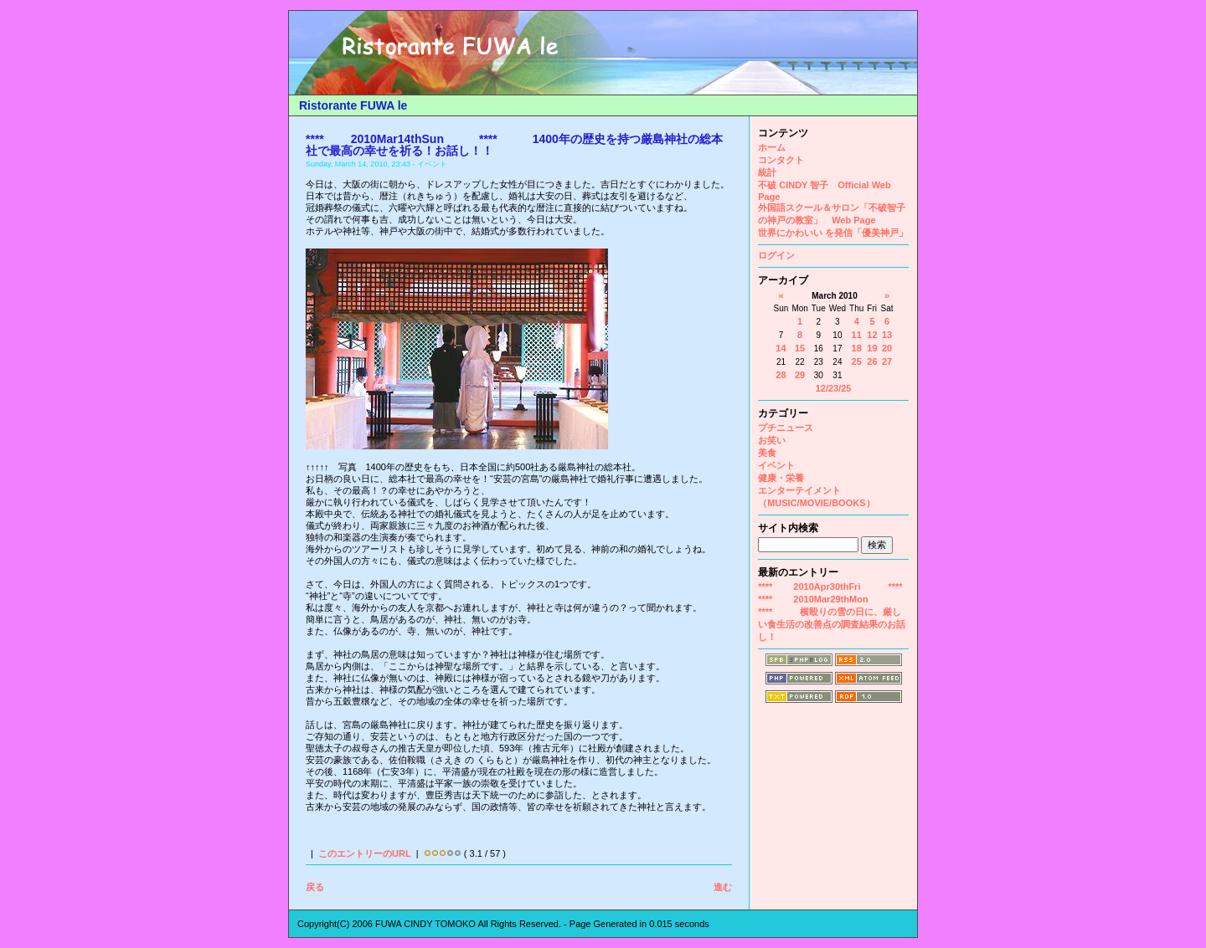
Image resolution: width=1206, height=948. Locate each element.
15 (800, 348)
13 (887, 335)
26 (872, 361)
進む (723, 887)
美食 (767, 453)
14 (781, 348)
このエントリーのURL (364, 853)
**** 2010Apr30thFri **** (830, 587)
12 (872, 335)
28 (781, 375)
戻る (315, 887)
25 (857, 361)
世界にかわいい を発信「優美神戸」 (833, 233)
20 (887, 348)
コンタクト (781, 160)
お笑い (772, 440)
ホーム (772, 147)
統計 (767, 172)
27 (887, 361)
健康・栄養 (781, 478)
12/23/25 (834, 388)
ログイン (776, 255)
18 (857, 348)
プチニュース (785, 428)
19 (872, 348)
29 (800, 375)
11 (857, 335)
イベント (776, 465)
